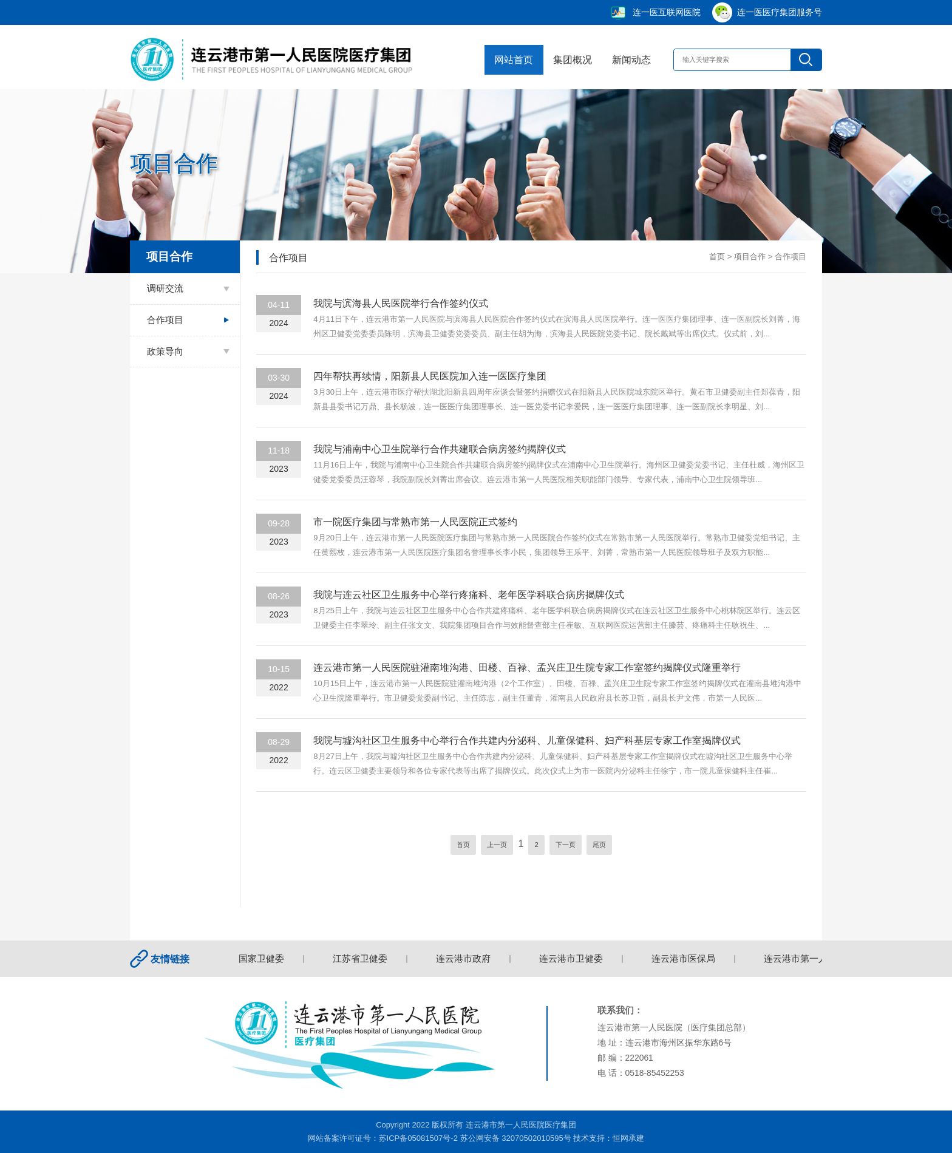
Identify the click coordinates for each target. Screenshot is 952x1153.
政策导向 (165, 351)
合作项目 (165, 320)
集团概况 (570, 59)
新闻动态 (629, 59)
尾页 (599, 844)
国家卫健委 (264, 959)
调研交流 (165, 288)
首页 (717, 256)
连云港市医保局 (686, 959)
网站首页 (511, 59)
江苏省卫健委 (362, 959)
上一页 (497, 844)
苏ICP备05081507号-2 (418, 1138)
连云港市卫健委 (573, 959)
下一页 (566, 844)
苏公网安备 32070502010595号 (515, 1138)
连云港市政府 (465, 959)
